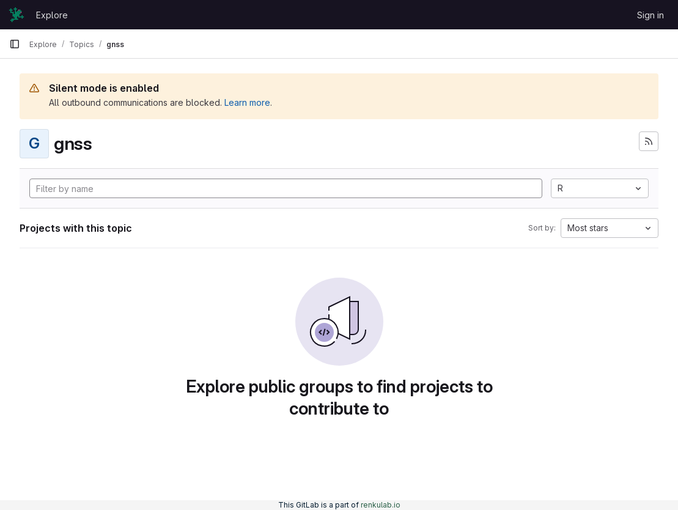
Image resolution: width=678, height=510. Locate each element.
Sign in (650, 15)
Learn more (247, 102)
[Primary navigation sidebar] (14, 44)
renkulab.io (380, 504)
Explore (52, 15)
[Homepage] (16, 14)
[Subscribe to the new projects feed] (648, 141)
